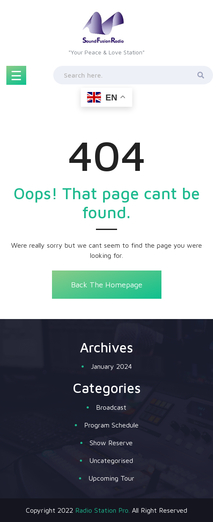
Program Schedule (111, 425)
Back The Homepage (106, 284)
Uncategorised (111, 460)
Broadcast (111, 407)
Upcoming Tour (111, 478)
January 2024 (111, 366)
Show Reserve (111, 442)
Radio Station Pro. (102, 510)
